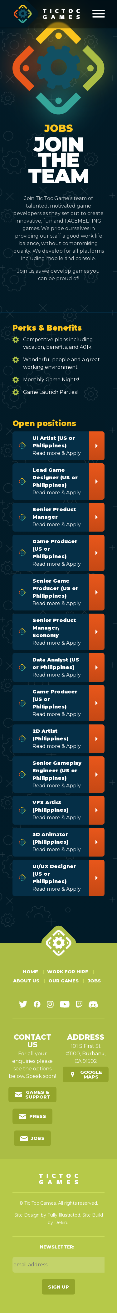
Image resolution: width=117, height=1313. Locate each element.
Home (30, 971)
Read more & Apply (58, 445)
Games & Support (37, 1094)
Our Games (63, 980)
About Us (26, 980)
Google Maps (91, 1074)
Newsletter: (57, 1246)
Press (37, 1116)
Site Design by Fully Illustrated (47, 1215)
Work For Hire (67, 971)
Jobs (94, 980)
